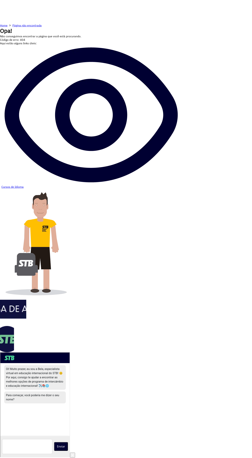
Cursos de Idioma (12, 187)
